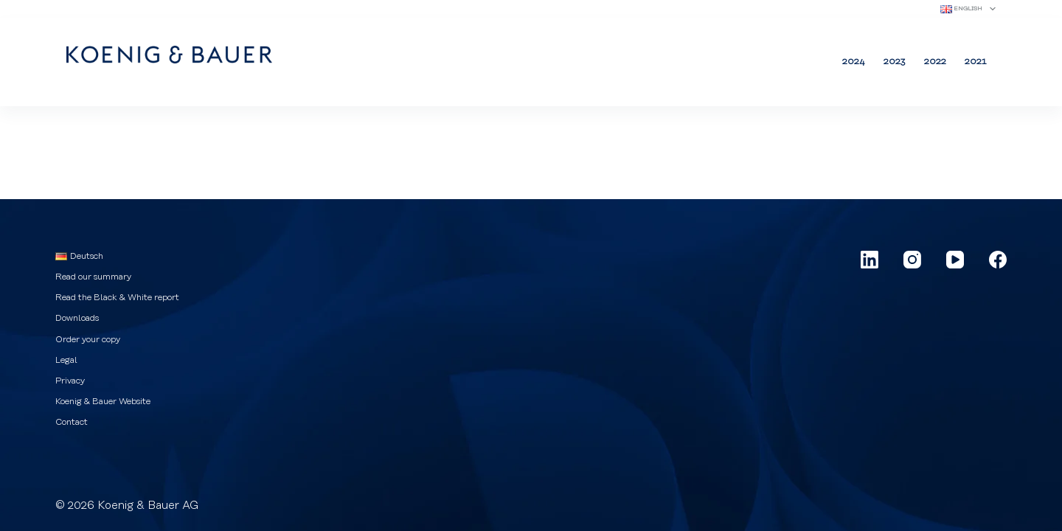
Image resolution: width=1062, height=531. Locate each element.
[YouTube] (955, 259)
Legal (66, 359)
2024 (853, 61)
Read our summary (93, 276)
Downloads (77, 317)
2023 (895, 61)
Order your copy (87, 339)
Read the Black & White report (117, 297)
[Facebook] (998, 259)
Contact (71, 421)
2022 (935, 61)
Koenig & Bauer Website (102, 401)
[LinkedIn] (869, 259)
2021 (976, 61)
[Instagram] (912, 259)
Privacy (70, 380)
